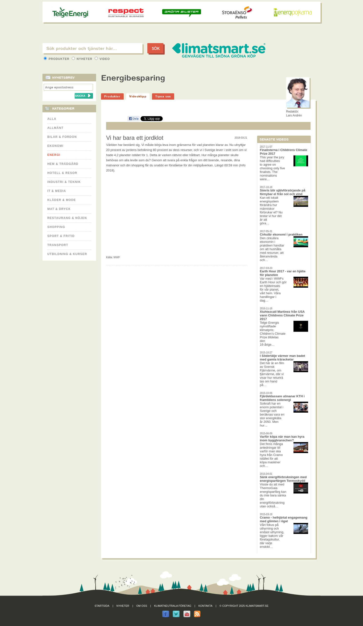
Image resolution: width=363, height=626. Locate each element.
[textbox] (92, 48)
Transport (57, 245)
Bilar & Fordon (62, 137)
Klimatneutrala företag (172, 605)
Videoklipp (137, 96)
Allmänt (55, 128)
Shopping (56, 227)
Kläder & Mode (61, 200)
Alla (51, 119)
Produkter (57, 59)
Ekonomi (55, 146)
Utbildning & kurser (67, 254)
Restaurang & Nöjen (67, 218)
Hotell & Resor (62, 173)
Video (102, 59)
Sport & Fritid (61, 236)
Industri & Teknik (64, 182)
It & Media (56, 191)
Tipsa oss (163, 96)
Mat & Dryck (59, 209)
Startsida (102, 605)
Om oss (141, 605)
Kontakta (205, 605)
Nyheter (82, 59)
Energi (53, 155)
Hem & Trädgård (62, 164)
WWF (116, 257)
